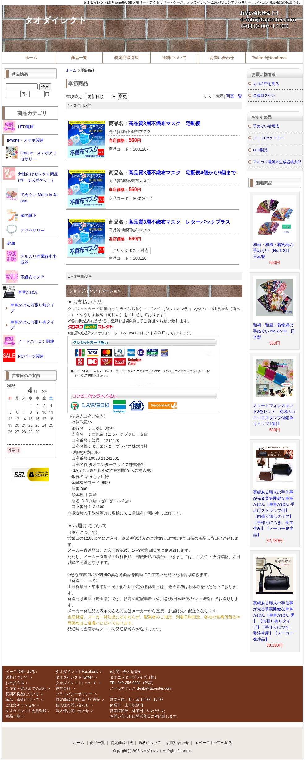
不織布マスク (25, 276)
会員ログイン (264, 95)
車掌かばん (20, 291)
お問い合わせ (222, 57)
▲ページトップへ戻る (213, 742)
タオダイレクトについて (76, 683)
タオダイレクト (55, 20)
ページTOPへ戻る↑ (21, 672)
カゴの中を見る (266, 83)
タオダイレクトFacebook (77, 672)
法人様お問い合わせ (72, 711)
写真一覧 (234, 96)
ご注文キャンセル (20, 705)
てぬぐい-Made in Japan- (32, 195)
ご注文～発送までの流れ (26, 688)
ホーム (31, 57)
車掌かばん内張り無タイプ (32, 308)
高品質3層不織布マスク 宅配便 (164, 123)
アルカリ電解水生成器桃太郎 (277, 162)
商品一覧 (79, 57)
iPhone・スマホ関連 (25, 140)
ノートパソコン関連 (28, 341)
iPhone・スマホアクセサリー (31, 153)
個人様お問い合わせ (72, 705)
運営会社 (63, 688)
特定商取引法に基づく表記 (78, 699)
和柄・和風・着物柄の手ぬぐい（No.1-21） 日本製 (274, 250)
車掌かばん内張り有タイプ (32, 325)
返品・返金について (22, 699)
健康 (11, 243)
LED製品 (260, 150)
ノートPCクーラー (268, 138)
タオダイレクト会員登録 (26, 711)
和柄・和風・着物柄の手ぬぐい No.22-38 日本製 (274, 331)
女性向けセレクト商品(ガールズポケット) (30, 174)
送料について (174, 57)
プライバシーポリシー (74, 694)
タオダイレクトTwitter (74, 677)
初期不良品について (22, 694)
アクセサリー (25, 230)
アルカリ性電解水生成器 (31, 257)
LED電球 (18, 126)
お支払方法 (15, 683)
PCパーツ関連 (23, 355)
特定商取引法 (126, 57)
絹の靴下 (21, 215)
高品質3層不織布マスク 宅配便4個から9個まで (182, 172)
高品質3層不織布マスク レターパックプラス (179, 222)
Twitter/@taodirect (269, 57)
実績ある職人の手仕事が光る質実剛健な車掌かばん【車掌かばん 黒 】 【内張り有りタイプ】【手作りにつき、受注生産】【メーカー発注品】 (273, 621)
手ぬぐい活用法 (266, 126)
